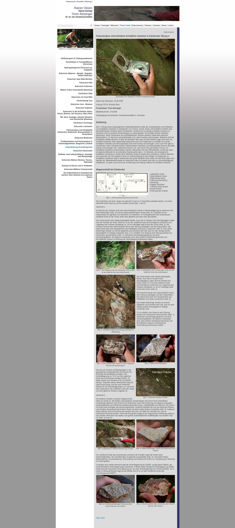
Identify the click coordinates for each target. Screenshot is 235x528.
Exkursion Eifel (85, 83)
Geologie (105, 25)
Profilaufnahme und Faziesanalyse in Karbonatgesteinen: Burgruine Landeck (75, 142)
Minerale (114, 25)
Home (97, 25)
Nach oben (100, 518)
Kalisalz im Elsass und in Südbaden (77, 166)
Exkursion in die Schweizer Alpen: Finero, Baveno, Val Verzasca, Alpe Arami (74, 112)
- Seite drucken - (169, 32)
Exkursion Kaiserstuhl (82, 151)
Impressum (71, 1)
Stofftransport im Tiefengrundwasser (76, 58)
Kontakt (80, 1)
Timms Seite (125, 25)
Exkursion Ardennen (83, 86)
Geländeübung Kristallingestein (78, 147)
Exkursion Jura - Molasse (81, 104)
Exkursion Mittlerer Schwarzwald (78, 169)
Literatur (156, 25)
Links (170, 25)
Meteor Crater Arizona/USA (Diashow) (76, 90)
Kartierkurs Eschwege (82, 123)
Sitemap (88, 1)
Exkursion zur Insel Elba (82, 97)
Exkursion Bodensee (83, 138)
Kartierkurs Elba (85, 93)
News (164, 25)
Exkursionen (137, 25)
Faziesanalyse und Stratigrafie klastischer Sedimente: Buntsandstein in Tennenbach (75, 132)
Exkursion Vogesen (84, 108)
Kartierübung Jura (84, 101)
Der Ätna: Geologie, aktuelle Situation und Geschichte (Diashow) (76, 118)
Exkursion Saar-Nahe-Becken (79, 79)
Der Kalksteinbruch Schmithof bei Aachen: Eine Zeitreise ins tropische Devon (76, 175)
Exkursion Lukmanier (83, 126)
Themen (147, 25)
